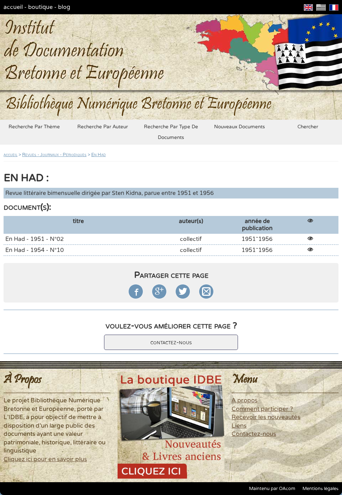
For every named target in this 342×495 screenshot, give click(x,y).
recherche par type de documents (171, 132)
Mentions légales (320, 488)
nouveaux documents (239, 127)
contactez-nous (171, 342)
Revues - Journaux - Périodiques (54, 155)
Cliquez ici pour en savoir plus (45, 459)
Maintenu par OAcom (272, 488)
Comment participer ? (262, 409)
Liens (239, 425)
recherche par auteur (102, 127)
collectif (191, 239)
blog (64, 7)
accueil (13, 7)
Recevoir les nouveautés (266, 417)
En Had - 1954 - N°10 (34, 250)
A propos (245, 400)
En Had (98, 155)
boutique (40, 7)
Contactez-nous (254, 434)
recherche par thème (34, 127)
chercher (307, 127)
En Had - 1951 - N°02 (34, 239)
